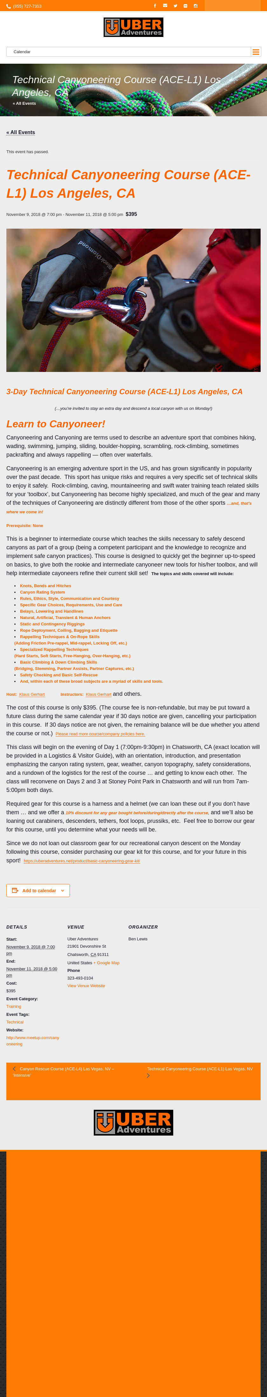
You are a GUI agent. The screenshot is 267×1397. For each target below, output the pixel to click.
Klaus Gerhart (31, 694)
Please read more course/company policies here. (100, 733)
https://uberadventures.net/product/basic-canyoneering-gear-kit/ (82, 861)
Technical (15, 1022)
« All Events (24, 103)
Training (13, 1006)
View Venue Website (86, 985)
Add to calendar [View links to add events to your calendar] (39, 890)
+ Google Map (106, 962)
